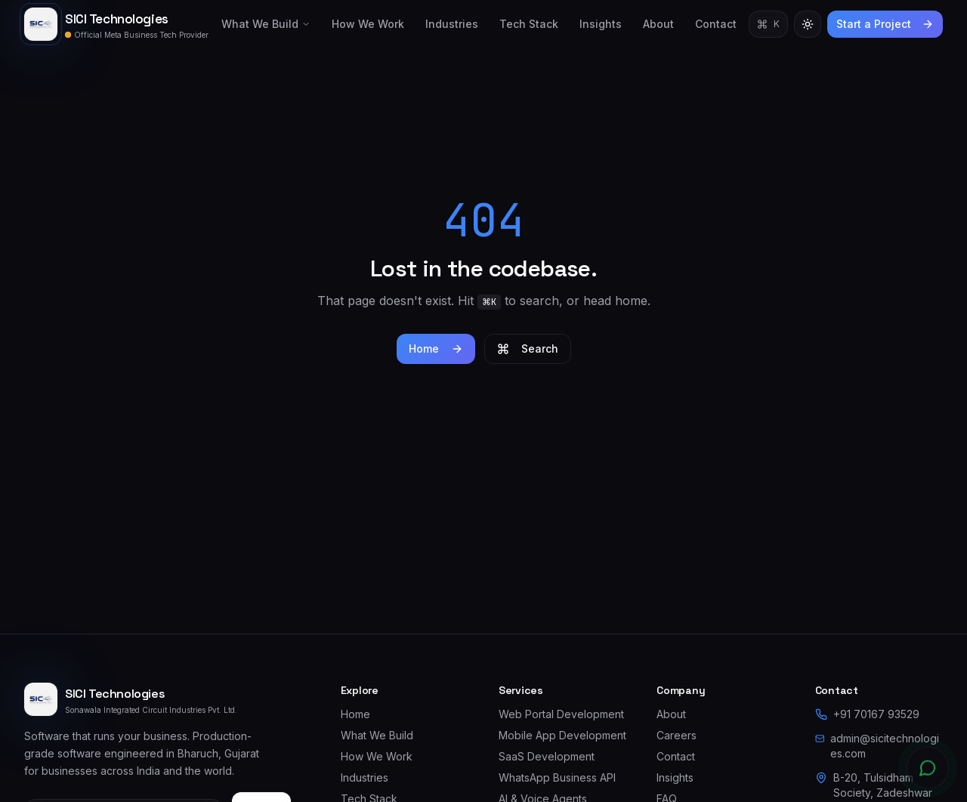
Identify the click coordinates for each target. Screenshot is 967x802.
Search (527, 348)
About (658, 23)
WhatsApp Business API (557, 777)
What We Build (265, 23)
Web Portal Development (561, 714)
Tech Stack (528, 23)
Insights (600, 23)
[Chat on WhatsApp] (928, 770)
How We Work (368, 23)
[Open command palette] (768, 24)
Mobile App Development (562, 735)
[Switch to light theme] (807, 24)
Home (436, 348)
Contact (716, 23)
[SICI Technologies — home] (116, 24)
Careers (677, 735)
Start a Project (885, 23)
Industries (451, 23)
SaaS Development (547, 756)
